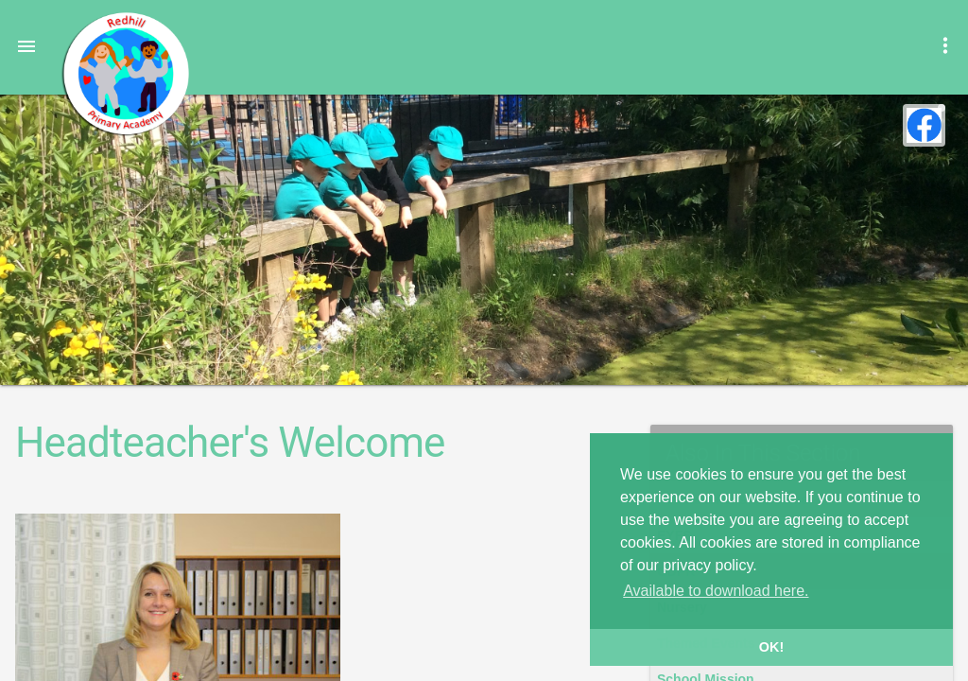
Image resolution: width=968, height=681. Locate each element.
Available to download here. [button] (715, 591)
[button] (26, 45)
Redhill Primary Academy (124, 73)
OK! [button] (771, 647)
